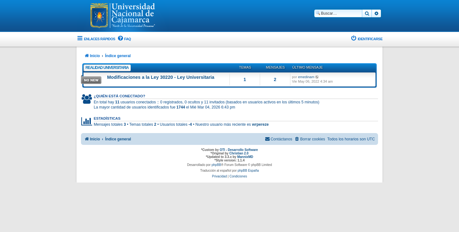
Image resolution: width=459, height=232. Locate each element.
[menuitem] (124, 39)
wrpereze (260, 124)
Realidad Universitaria (107, 67)
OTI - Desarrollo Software (239, 150)
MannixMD (245, 157)
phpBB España (248, 170)
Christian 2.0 (238, 153)
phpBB (216, 165)
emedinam (306, 77)
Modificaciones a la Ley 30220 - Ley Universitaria (160, 77)
